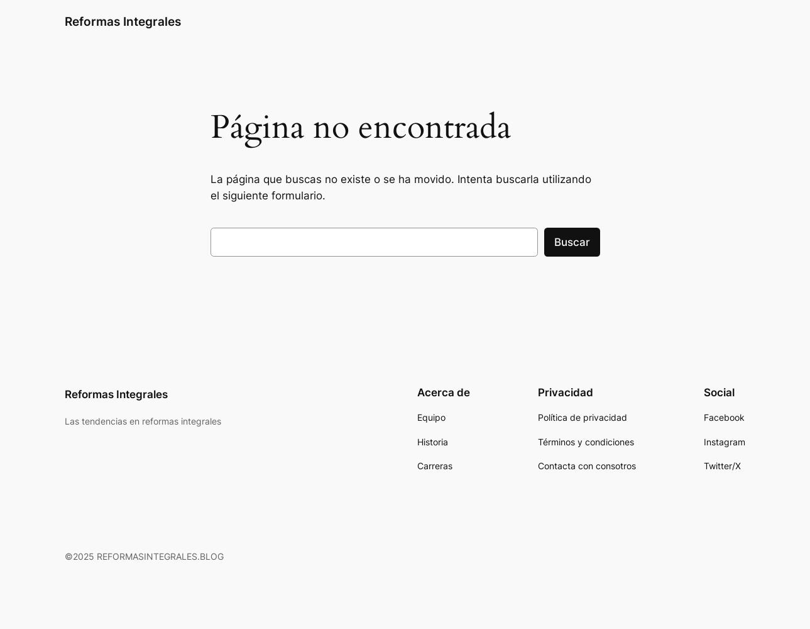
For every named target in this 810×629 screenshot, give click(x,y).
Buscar (572, 242)
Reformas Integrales (123, 21)
